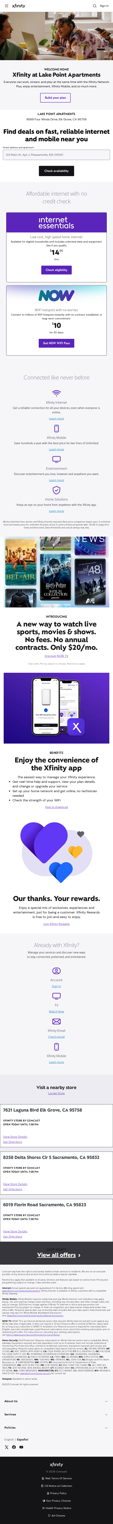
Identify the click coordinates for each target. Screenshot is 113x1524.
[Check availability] (56, 171)
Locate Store (56, 1093)
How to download (56, 807)
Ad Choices (56, 1515)
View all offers (56, 1255)
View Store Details (15, 1137)
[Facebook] (14, 1447)
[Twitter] (6, 1447)
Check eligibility (57, 270)
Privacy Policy (57, 1493)
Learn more (56, 418)
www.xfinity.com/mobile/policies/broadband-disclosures (35, 1316)
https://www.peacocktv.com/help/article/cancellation (33, 1335)
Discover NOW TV (56, 656)
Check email (56, 1037)
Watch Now (56, 1011)
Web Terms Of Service (56, 1478)
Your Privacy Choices (56, 1500)
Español (22, 1439)
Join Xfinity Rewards (56, 924)
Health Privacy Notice (56, 1508)
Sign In (104, 6)
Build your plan (55, 98)
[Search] (94, 5)
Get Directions (12, 1142)
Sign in (56, 986)
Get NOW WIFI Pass (56, 343)
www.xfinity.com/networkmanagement (21, 1291)
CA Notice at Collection (56, 1485)
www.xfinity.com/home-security (35, 1373)
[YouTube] (21, 1447)
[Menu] (6, 5)
